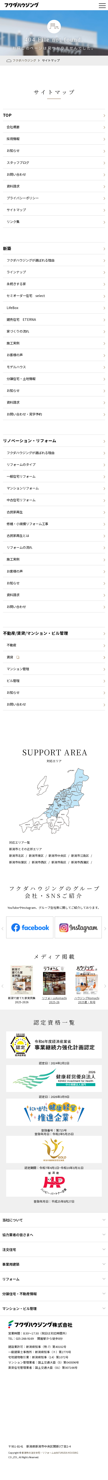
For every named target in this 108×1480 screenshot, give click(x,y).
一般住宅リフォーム (21, 476)
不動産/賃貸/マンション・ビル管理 (35, 633)
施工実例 (13, 343)
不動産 (11, 644)
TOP (7, 115)
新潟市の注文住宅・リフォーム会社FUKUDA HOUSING (50, 1452)
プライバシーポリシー (23, 197)
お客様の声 (15, 354)
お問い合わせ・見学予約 (24, 414)
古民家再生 (15, 511)
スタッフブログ (18, 162)
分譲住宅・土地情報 (21, 378)
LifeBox (12, 307)
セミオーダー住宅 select (26, 295)
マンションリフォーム (23, 488)
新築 (7, 248)
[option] (29, 928)
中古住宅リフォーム (21, 499)
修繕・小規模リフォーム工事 (27, 523)
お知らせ (13, 150)
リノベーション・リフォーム (29, 440)
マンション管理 (18, 668)
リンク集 (13, 221)
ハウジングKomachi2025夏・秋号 (86, 1000)
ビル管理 (13, 680)
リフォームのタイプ (21, 464)
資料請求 (13, 186)
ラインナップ (16, 271)
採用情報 (13, 138)
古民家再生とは (18, 535)
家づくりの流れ (18, 331)
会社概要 (13, 126)
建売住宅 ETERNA (21, 319)
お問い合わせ (16, 174)
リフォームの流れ (19, 547)
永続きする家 (16, 283)
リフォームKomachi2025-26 (54, 1000)
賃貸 (13, 657)
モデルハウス (16, 366)
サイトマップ (16, 209)
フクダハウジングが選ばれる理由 (30, 260)
